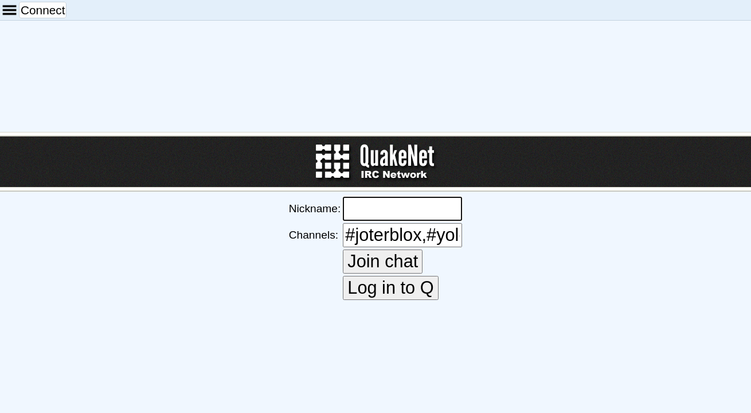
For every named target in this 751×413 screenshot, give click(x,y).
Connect (30, 6)
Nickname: (315, 223)
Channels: (314, 237)
